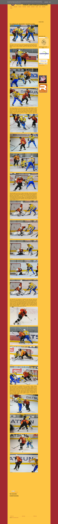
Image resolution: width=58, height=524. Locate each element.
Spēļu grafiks (15, 6)
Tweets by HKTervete (41, 65)
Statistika (28, 6)
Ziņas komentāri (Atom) (15, 517)
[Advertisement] (23, 17)
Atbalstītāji (43, 6)
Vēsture (37, 6)
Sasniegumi (33, 6)
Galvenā (11, 6)
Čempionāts (24, 6)
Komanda (20, 6)
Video (40, 6)
